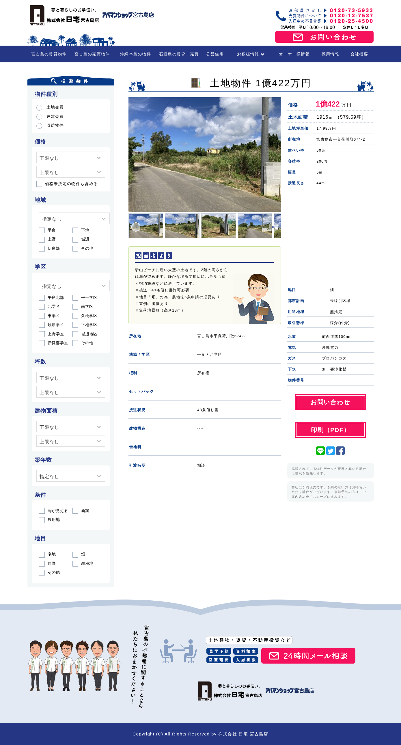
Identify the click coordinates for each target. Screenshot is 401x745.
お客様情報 (251, 54)
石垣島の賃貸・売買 (179, 54)
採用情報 (330, 54)
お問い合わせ (324, 37)
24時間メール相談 (308, 656)
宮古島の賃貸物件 (48, 54)
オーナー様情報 (294, 54)
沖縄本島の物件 (135, 54)
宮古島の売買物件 (92, 54)
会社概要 (359, 54)
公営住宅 (215, 54)
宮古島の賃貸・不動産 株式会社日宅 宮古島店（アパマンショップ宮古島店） (90, 15)
